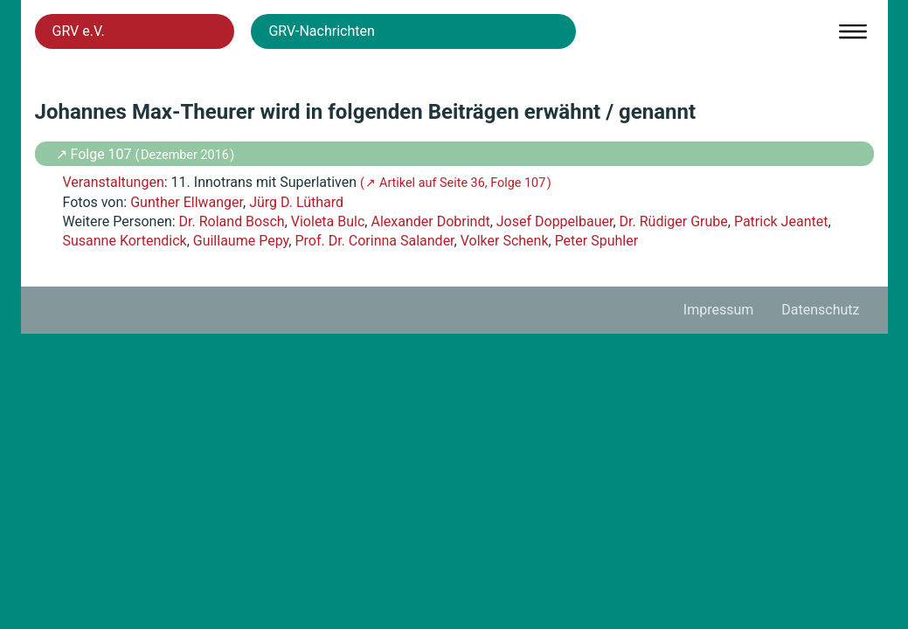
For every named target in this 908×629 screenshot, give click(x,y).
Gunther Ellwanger (186, 202)
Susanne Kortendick (125, 240)
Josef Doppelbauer (554, 221)
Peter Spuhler (597, 240)
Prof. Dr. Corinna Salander (374, 240)
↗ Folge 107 (95, 154)
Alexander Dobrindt (430, 221)
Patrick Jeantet (781, 221)
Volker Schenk (505, 240)
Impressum (718, 309)
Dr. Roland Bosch (232, 221)
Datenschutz (820, 309)
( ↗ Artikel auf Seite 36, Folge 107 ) (455, 183)
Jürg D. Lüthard (296, 202)
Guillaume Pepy (241, 240)
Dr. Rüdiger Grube (674, 221)
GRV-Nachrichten (321, 31)
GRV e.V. (78, 31)
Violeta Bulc (328, 221)
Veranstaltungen (113, 182)
